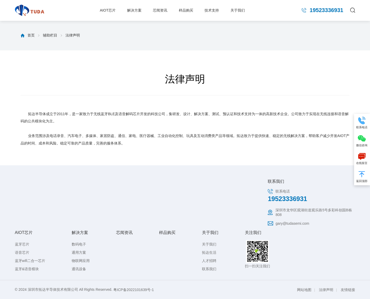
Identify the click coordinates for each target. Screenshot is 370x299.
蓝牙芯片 (22, 244)
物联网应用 (81, 261)
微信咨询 (362, 140)
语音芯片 (22, 252)
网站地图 (304, 290)
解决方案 (134, 10)
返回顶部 (362, 176)
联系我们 (209, 269)
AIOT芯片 (108, 10)
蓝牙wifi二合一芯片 (30, 261)
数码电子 (79, 244)
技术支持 (212, 10)
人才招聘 (209, 261)
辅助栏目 (50, 35)
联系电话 (362, 122)
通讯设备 (79, 269)
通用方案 (79, 252)
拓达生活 (209, 252)
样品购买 (186, 10)
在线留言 (362, 158)
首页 (31, 35)
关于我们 (237, 10)
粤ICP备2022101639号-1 (133, 290)
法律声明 (73, 35)
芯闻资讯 (160, 10)
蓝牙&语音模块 (27, 269)
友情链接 (348, 290)
